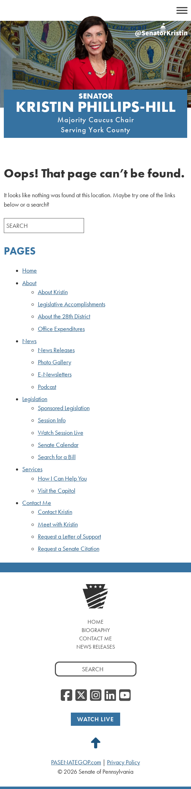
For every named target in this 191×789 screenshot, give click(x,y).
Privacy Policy (123, 762)
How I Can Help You (62, 478)
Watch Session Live (60, 433)
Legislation (34, 399)
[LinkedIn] (110, 695)
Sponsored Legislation (64, 408)
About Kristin (53, 292)
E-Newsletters (55, 374)
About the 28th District (64, 316)
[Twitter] (81, 695)
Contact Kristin (55, 512)
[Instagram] (95, 695)
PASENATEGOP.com (76, 762)
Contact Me (36, 503)
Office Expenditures (61, 329)
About (29, 283)
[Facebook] (66, 695)
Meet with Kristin (58, 524)
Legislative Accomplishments (71, 304)
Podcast (47, 387)
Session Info (52, 420)
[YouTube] (125, 695)
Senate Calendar (58, 445)
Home (29, 270)
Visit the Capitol (56, 491)
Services (32, 469)
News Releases (56, 350)
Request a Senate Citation (68, 549)
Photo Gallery (54, 362)
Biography (96, 630)
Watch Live (95, 719)
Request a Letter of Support (69, 536)
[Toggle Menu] (182, 10)
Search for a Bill (57, 457)
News (29, 341)
